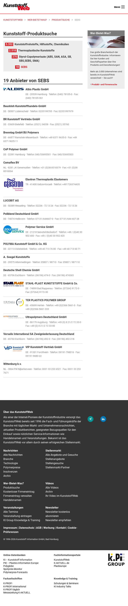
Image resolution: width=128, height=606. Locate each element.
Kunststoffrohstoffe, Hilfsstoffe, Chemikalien (42, 44)
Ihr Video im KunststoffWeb (61, 495)
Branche (8, 459)
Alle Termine (10, 511)
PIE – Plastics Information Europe (20, 563)
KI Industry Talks (62, 586)
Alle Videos (52, 487)
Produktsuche (11, 487)
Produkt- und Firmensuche (104, 84)
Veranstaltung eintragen (17, 516)
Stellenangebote (55, 459)
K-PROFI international (14, 586)
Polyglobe (8, 566)
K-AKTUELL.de (61, 563)
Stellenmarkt (53, 450)
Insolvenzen (10, 471)
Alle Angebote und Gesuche (61, 454)
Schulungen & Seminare (66, 583)
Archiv (7, 475)
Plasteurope (60, 566)
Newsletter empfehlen (58, 520)
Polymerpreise (11, 467)
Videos (49, 483)
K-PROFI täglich (11, 589)
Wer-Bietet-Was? (13, 483)
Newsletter (52, 507)
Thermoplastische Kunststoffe (36, 50)
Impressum (10, 527)
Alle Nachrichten (13, 454)
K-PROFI (7, 583)
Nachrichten (10, 450)
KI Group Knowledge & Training (21, 520)
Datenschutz (26, 527)
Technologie (10, 463)
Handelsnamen (12, 500)
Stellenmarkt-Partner (57, 467)
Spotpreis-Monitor (12, 569)
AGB (38, 527)
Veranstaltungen (13, 507)
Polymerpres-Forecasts (15, 572)
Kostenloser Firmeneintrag (18, 491)
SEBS (24, 67)
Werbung (48, 527)
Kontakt (61, 527)
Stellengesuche (54, 463)
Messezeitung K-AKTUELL (16, 592)
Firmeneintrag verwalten (17, 495)
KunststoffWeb (62, 559)
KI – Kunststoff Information (17, 559)
